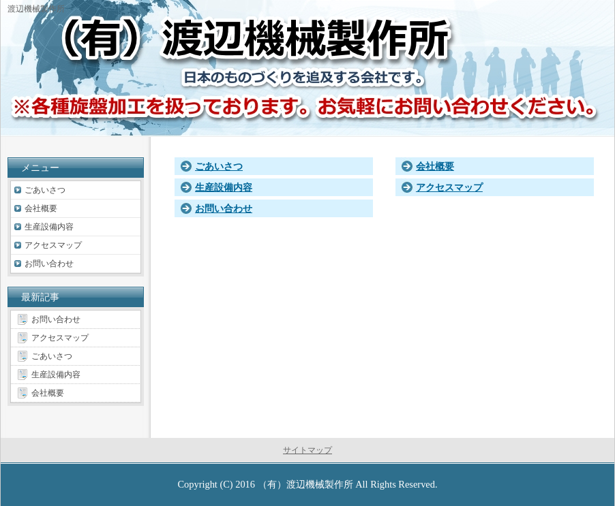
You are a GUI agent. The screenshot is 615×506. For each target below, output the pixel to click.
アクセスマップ (449, 187)
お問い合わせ (223, 208)
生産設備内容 (223, 187)
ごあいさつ (219, 166)
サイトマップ (307, 450)
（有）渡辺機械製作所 (305, 484)
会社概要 (435, 166)
